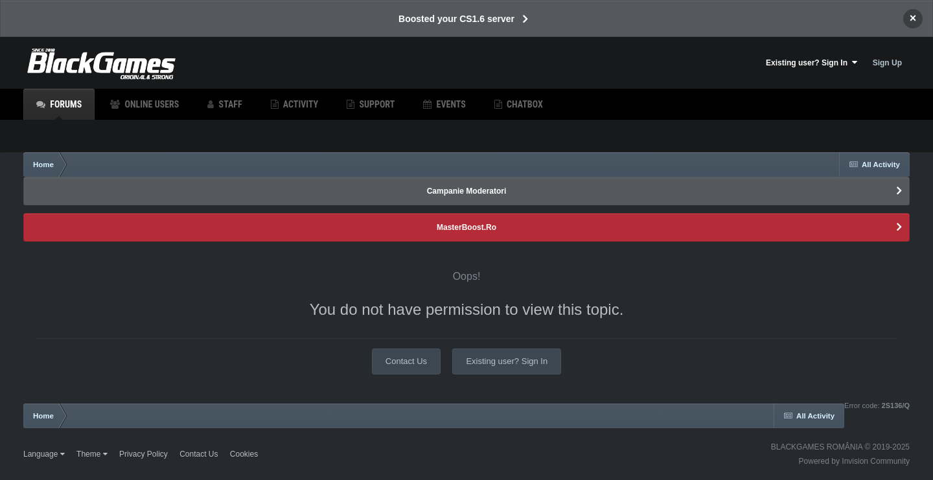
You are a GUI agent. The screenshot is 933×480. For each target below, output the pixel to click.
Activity (300, 104)
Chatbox (524, 104)
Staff (229, 104)
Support (376, 104)
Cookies (244, 454)
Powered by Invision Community (854, 461)
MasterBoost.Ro (466, 227)
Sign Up (887, 62)
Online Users (150, 104)
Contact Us (406, 361)
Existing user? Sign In (811, 62)
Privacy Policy (143, 454)
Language (44, 454)
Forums (65, 109)
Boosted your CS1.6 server (456, 19)
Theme (92, 454)
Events (449, 104)
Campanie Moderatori (467, 191)
